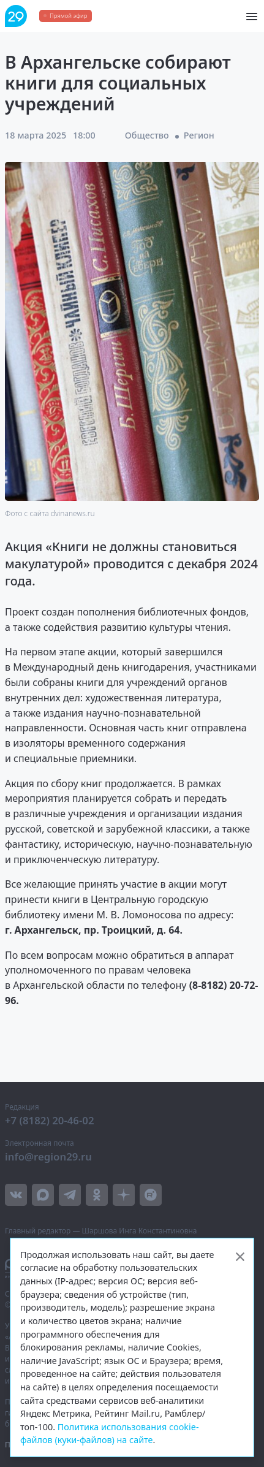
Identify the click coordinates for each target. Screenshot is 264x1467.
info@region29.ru (48, 1156)
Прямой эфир (68, 16)
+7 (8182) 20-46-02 (49, 1120)
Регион (199, 135)
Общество (147, 135)
